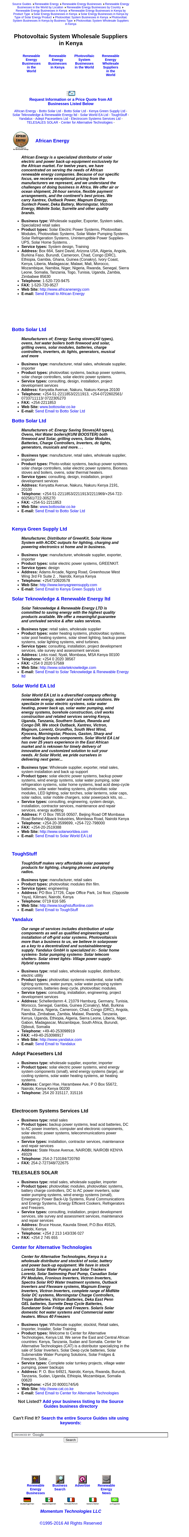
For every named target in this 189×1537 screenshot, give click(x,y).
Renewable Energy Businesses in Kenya (41, 10)
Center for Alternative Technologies (87, 122)
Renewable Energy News (106, 1486)
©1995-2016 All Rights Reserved (71, 1523)
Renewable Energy (47, 4)
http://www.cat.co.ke (56, 1389)
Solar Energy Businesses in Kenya (55, 14)
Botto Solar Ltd (50, 111)
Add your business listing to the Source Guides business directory (83, 1404)
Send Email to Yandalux (55, 1044)
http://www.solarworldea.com (64, 832)
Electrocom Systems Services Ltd (96, 119)
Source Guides (21, 4)
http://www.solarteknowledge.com (68, 668)
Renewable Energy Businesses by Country (94, 7)
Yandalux (25, 119)
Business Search (60, 1484)
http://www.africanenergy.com (64, 289)
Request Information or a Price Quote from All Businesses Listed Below (70, 101)
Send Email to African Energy (60, 294)
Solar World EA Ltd (94, 115)
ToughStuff (119, 115)
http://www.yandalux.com (61, 1040)
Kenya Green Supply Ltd (107, 111)
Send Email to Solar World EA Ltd (63, 836)
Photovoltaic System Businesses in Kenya (81, 17)
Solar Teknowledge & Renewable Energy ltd (44, 115)
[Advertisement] (98, 310)
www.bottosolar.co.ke (57, 407)
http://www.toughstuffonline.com (66, 906)
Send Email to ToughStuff (56, 910)
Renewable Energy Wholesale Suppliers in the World (110, 65)
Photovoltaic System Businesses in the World (84, 61)
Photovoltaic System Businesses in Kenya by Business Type (70, 19)
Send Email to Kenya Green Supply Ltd (68, 589)
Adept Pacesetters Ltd (51, 119)
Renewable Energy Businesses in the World (31, 63)
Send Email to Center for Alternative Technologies (77, 1393)
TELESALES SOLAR (42, 122)
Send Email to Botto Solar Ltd (60, 411)
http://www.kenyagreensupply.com (68, 585)
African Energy (25, 111)
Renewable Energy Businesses (82, 4)
